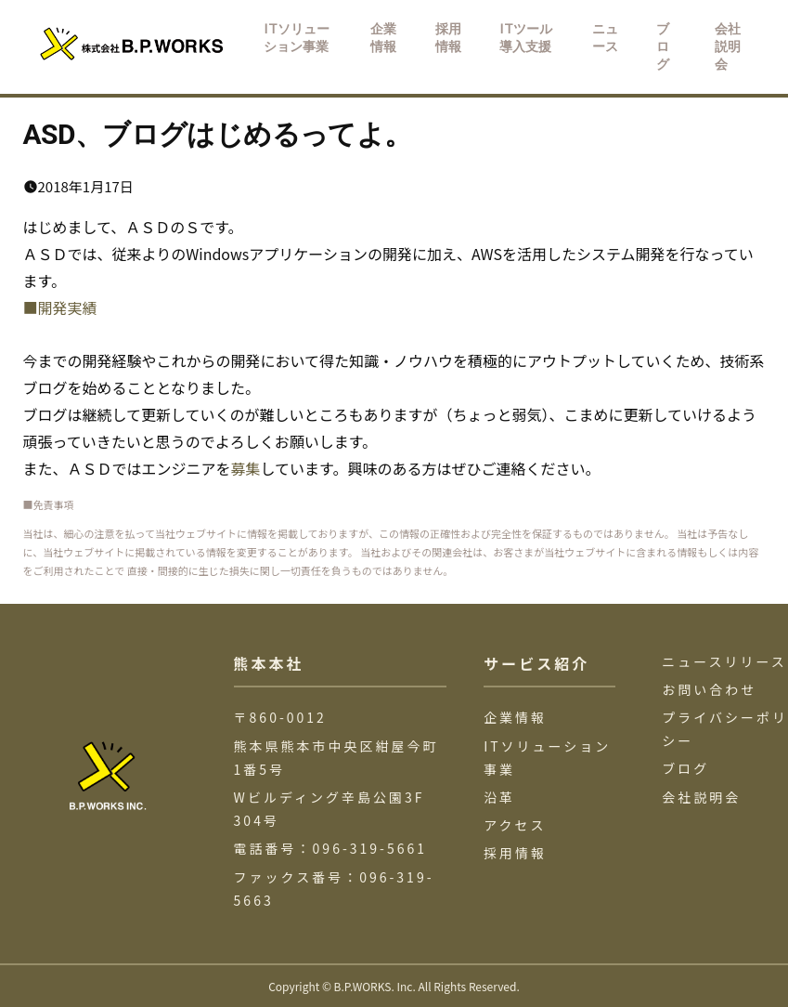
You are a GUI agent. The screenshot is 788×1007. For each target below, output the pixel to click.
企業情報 (515, 717)
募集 (246, 468)
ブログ (685, 768)
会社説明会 (701, 797)
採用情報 (515, 853)
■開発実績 (60, 307)
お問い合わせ (709, 689)
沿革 (499, 797)
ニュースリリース (724, 661)
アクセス (515, 825)
